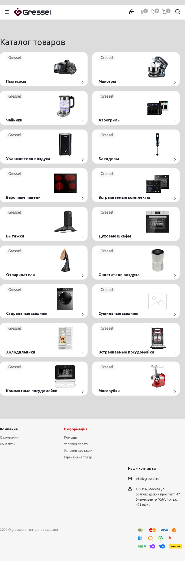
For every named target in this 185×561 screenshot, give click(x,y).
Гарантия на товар (78, 457)
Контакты (7, 444)
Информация (75, 429)
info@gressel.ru (147, 479)
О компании (9, 437)
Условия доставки (78, 451)
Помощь (70, 437)
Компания (9, 429)
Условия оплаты (76, 444)
